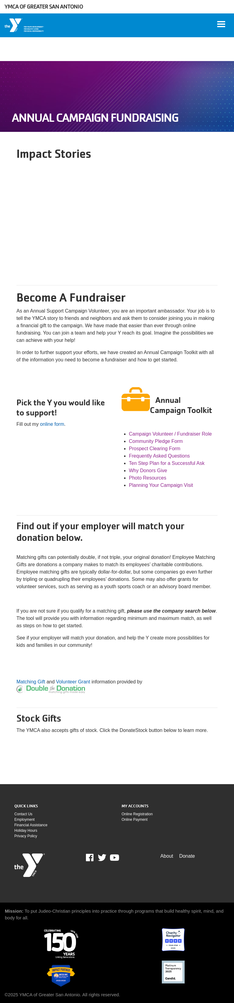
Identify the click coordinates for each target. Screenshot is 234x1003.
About (166, 856)
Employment (24, 819)
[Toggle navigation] (221, 24)
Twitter (102, 857)
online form (52, 424)
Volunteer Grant (73, 681)
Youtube (114, 857)
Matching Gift (30, 681)
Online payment (134, 819)
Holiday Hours (25, 830)
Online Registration (137, 814)
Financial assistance (31, 825)
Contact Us (23, 814)
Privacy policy (25, 836)
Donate (187, 856)
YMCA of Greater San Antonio (44, 6)
